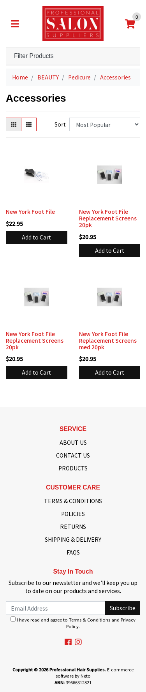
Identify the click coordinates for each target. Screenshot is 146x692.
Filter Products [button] (34, 56)
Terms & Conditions (89, 619)
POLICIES (73, 514)
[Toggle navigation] (15, 23)
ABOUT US (73, 442)
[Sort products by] (104, 124)
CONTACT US (73, 455)
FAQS (73, 552)
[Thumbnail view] (13, 124)
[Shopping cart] (130, 23)
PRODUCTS (73, 468)
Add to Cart (36, 237)
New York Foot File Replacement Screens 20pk (108, 218)
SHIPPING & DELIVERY (73, 539)
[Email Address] (56, 608)
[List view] (29, 124)
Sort (60, 124)
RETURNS (73, 526)
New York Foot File (30, 211)
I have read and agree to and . (73, 622)
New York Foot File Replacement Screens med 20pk (108, 340)
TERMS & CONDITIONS (73, 501)
